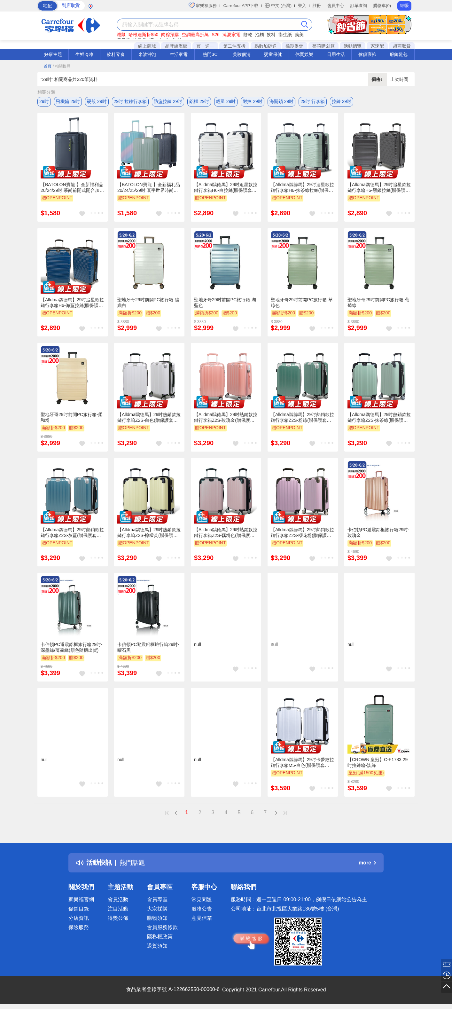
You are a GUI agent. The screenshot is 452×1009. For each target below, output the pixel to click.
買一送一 (205, 46)
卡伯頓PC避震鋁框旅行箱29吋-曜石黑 (148, 647)
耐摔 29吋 (252, 101)
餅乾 (247, 34)
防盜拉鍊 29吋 (168, 101)
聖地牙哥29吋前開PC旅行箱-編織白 (148, 302)
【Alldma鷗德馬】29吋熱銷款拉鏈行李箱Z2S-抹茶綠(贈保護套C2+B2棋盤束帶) (379, 417)
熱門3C (210, 54)
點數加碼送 (265, 46)
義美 (299, 34)
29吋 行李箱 (312, 101)
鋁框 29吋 (199, 101)
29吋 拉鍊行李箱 (130, 101)
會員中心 (335, 5)
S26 (216, 34)
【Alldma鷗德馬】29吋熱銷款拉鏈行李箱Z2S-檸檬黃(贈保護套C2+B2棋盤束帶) (149, 533)
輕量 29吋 (226, 101)
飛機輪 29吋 (68, 101)
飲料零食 (116, 54)
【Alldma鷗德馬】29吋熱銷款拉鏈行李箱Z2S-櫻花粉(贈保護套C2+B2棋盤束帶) (302, 533)
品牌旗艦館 (176, 46)
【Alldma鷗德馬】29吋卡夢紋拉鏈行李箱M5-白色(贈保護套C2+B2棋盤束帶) (302, 763)
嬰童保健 (273, 54)
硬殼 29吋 (96, 101)
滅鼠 (121, 34)
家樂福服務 (203, 5)
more (367, 862)
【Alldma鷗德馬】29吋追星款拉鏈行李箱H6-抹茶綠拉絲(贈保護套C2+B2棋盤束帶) (302, 187)
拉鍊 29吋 (341, 101)
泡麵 (259, 34)
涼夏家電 (231, 34)
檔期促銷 (294, 46)
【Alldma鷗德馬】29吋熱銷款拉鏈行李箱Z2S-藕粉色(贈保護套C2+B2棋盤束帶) (225, 533)
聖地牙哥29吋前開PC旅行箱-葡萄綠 (378, 302)
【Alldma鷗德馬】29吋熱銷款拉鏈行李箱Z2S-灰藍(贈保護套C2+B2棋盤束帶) (72, 533)
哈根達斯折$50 (143, 34)
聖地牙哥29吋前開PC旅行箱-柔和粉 (72, 417)
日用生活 (336, 54)
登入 (302, 5)
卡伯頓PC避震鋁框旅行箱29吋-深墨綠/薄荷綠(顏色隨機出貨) (72, 647)
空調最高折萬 (195, 34)
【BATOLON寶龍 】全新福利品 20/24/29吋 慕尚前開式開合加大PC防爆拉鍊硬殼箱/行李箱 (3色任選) (72, 187)
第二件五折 (234, 46)
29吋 (44, 101)
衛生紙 (285, 34)
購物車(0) (382, 5)
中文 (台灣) (278, 5)
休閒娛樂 (304, 54)
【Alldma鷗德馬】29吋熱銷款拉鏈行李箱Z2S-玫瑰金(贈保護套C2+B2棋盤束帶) (225, 417)
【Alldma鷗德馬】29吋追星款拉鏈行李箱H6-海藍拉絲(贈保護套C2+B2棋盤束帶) (72, 303)
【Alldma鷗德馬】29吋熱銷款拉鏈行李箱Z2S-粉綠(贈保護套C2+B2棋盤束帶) (302, 417)
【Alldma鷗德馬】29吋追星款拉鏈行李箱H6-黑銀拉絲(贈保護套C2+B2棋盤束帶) (379, 187)
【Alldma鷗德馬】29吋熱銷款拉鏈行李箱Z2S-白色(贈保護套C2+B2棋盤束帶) (149, 417)
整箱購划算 (323, 46)
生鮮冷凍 (84, 54)
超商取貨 (402, 46)
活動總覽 (353, 46)
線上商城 (147, 46)
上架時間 (399, 79)
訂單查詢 (358, 5)
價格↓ (377, 79)
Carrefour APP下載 (240, 5)
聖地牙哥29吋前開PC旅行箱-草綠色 (302, 302)
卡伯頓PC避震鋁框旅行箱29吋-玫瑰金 (378, 532)
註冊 (317, 5)
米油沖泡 (147, 54)
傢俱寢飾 (367, 54)
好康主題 (53, 54)
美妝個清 (242, 54)
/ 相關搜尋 (61, 66)
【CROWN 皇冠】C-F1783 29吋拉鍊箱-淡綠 (377, 762)
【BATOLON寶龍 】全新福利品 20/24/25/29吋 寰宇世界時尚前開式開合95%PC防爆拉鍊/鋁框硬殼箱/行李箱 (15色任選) (148, 187)
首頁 (47, 66)
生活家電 (179, 54)
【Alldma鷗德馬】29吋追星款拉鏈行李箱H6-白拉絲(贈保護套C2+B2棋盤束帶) (225, 187)
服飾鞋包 (399, 54)
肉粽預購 (170, 34)
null (197, 644)
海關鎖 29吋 (281, 101)
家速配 (377, 46)
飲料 (271, 34)
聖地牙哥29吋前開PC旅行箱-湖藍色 (225, 302)
